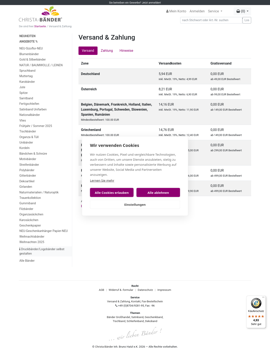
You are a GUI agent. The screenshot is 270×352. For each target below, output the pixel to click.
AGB (101, 289)
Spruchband (27, 70)
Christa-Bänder (104, 346)
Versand (88, 51)
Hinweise (126, 51)
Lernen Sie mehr (102, 180)
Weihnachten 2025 (31, 242)
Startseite (40, 26)
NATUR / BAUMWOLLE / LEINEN (41, 65)
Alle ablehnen (158, 192)
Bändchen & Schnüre (33, 153)
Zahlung (107, 51)
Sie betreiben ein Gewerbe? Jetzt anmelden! (135, 2)
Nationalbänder (29, 115)
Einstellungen (135, 204)
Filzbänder (26, 209)
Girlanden (25, 187)
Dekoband (151, 321)
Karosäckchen (28, 220)
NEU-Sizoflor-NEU (31, 48)
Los (246, 20)
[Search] (211, 20)
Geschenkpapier (30, 225)
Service (214, 11)
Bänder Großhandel (118, 317)
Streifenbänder (29, 165)
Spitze (23, 93)
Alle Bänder (27, 261)
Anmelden (197, 11)
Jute (22, 87)
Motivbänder (27, 159)
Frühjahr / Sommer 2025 (35, 126)
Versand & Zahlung (118, 301)
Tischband (119, 321)
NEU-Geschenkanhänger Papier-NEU (43, 231)
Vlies (22, 120)
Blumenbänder (29, 54)
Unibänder (26, 142)
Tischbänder (27, 131)
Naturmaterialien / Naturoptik (39, 192)
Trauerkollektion (30, 198)
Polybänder (26, 170)
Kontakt (136, 301)
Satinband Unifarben (32, 109)
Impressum (164, 289)
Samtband (26, 98)
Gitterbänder (27, 175)
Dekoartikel (26, 181)
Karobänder (27, 82)
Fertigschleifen (29, 104)
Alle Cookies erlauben (112, 192)
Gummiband (27, 203)
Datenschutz (145, 289)
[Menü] (263, 298)
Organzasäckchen (31, 214)
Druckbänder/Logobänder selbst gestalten (41, 251)
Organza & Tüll (29, 137)
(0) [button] (241, 11)
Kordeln (24, 148)
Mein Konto (176, 11)
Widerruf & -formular (121, 289)
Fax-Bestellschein (152, 301)
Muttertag (25, 76)
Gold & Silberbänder (32, 59)
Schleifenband (135, 321)
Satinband (137, 317)
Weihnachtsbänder (31, 236)
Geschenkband (154, 317)
